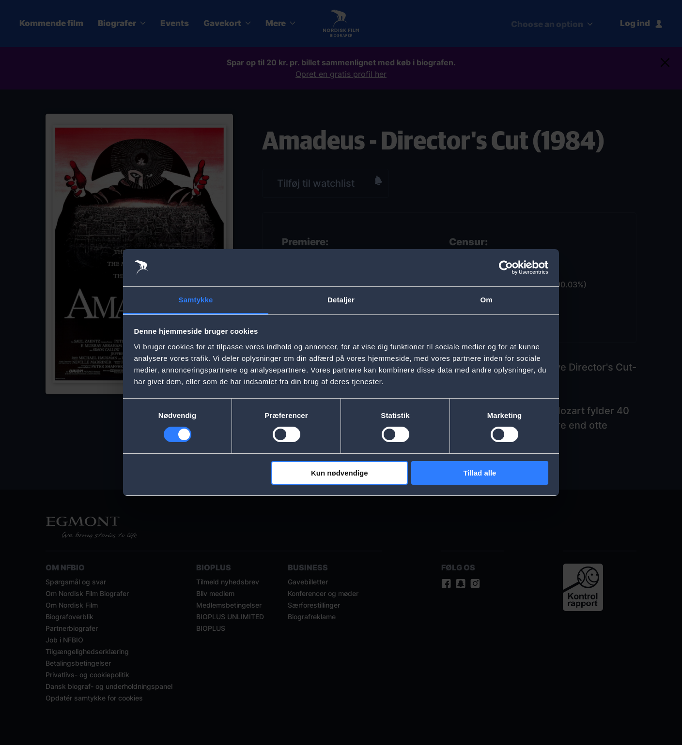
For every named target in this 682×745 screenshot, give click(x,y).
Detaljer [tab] (341, 300)
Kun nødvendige (339, 473)
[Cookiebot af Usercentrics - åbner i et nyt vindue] (506, 267)
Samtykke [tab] (196, 300)
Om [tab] (486, 300)
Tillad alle (479, 473)
